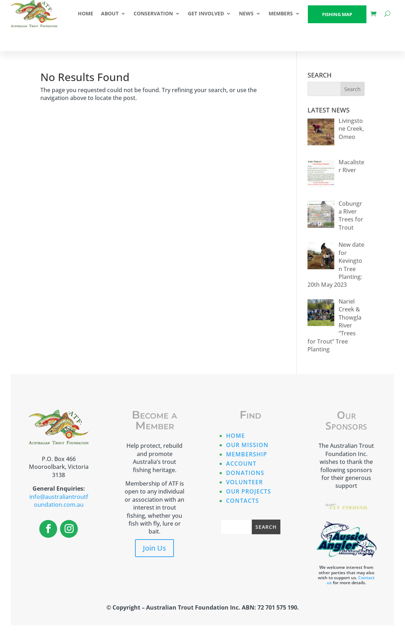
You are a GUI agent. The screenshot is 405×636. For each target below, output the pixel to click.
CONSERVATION (153, 13)
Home (235, 436)
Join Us (154, 548)
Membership (246, 454)
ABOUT (110, 13)
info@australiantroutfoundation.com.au (58, 501)
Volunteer (244, 482)
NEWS (246, 13)
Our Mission (247, 445)
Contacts (242, 501)
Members (281, 13)
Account (241, 463)
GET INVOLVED (206, 13)
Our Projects (248, 491)
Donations (245, 473)
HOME (85, 13)
